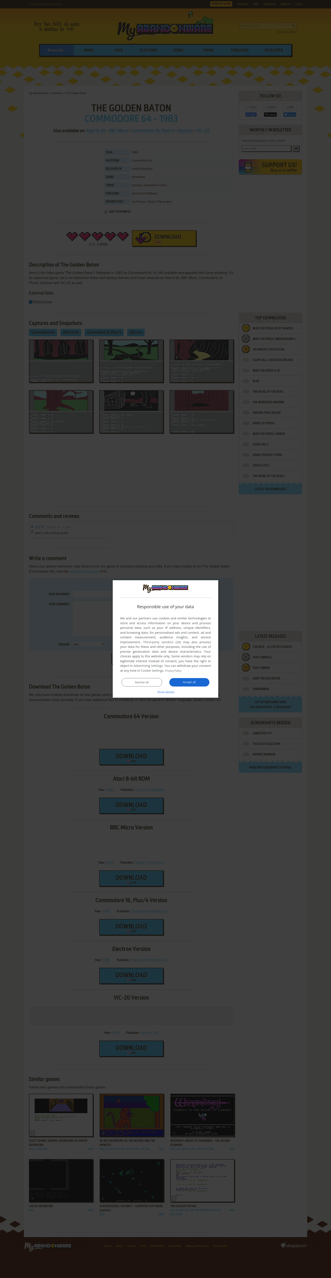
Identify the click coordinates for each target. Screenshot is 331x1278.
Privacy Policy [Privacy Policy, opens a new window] (175, 671)
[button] (165, 692)
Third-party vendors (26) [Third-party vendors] (162, 642)
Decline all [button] (142, 682)
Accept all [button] (189, 682)
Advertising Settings (148, 666)
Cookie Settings (152, 671)
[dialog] (165, 639)
